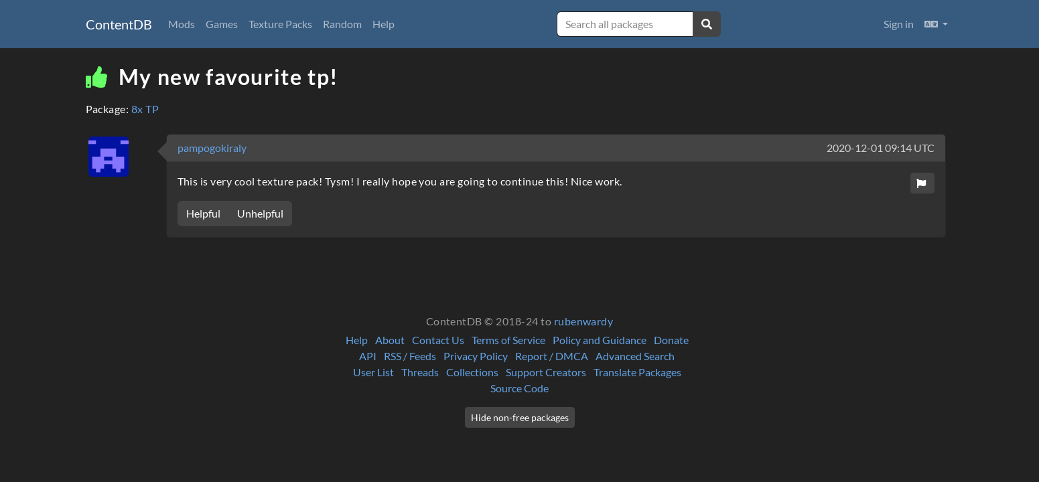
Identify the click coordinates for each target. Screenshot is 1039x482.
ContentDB (119, 24)
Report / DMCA (551, 355)
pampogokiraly (212, 147)
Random (342, 23)
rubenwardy (584, 321)
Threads (420, 372)
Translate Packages (637, 372)
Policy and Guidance (599, 339)
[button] (936, 24)
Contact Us (438, 339)
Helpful (203, 213)
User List (373, 372)
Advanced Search (635, 355)
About (390, 339)
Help (383, 23)
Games (222, 23)
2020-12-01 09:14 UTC (880, 147)
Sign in (899, 23)
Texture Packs (280, 23)
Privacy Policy (475, 355)
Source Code (519, 388)
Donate (671, 339)
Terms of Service (508, 339)
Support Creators (546, 372)
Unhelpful (260, 213)
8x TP (145, 108)
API (367, 355)
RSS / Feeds (410, 355)
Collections (472, 372)
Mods (181, 23)
